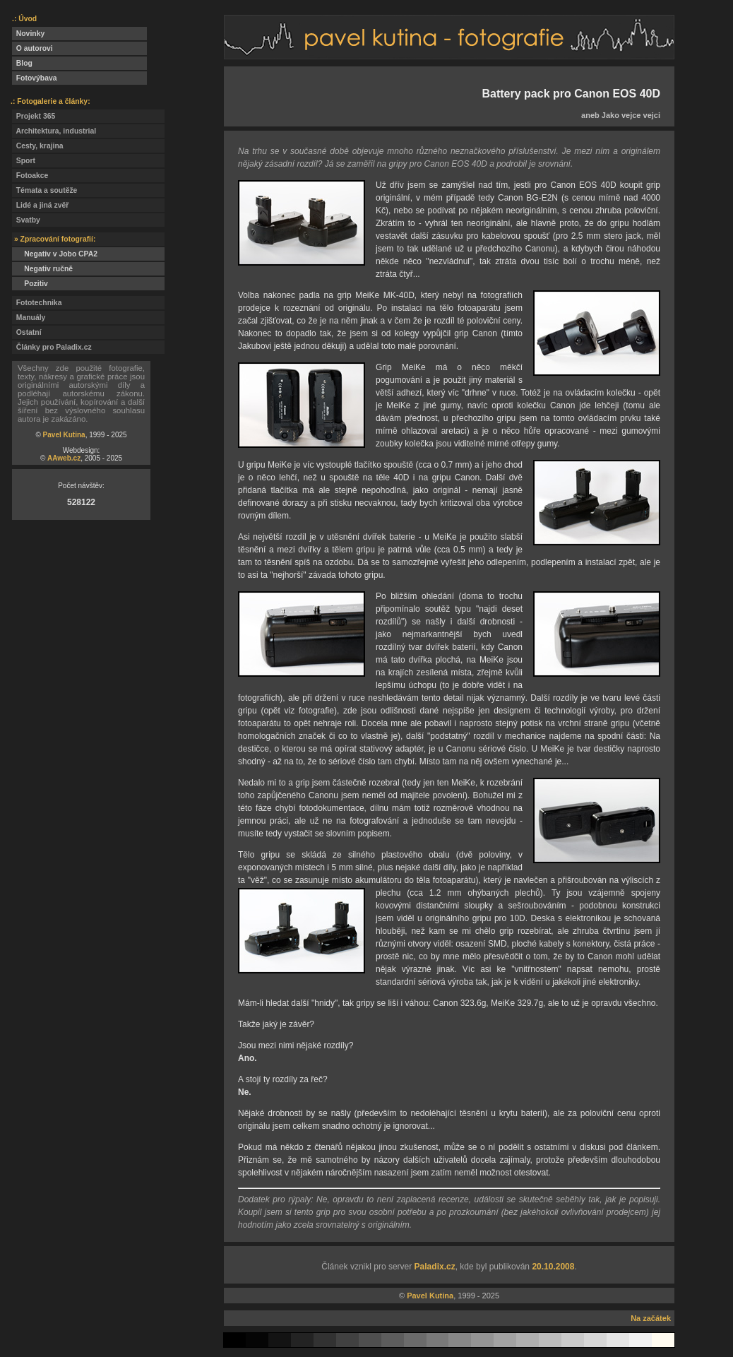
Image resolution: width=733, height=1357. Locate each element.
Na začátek (651, 1318)
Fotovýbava (34, 78)
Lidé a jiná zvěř (40, 205)
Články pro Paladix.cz (52, 347)
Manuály (28, 317)
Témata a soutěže (44, 190)
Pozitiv (30, 284)
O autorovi (32, 48)
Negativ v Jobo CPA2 (54, 254)
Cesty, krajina (38, 146)
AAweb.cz (64, 458)
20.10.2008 (553, 1267)
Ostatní (27, 332)
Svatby (26, 220)
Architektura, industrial (54, 131)
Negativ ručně (42, 269)
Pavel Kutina (64, 435)
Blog (22, 63)
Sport (23, 161)
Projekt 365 (33, 116)
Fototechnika (36, 303)
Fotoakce (30, 175)
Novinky (28, 33)
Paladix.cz (435, 1267)
